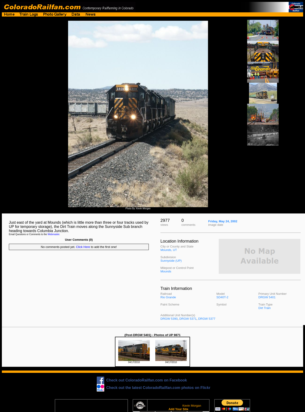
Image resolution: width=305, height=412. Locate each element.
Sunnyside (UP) (171, 260)
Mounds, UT (168, 250)
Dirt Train (264, 308)
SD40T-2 (222, 297)
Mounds (165, 271)
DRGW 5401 (267, 297)
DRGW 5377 (206, 318)
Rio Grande (168, 297)
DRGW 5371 (188, 318)
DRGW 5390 (169, 318)
